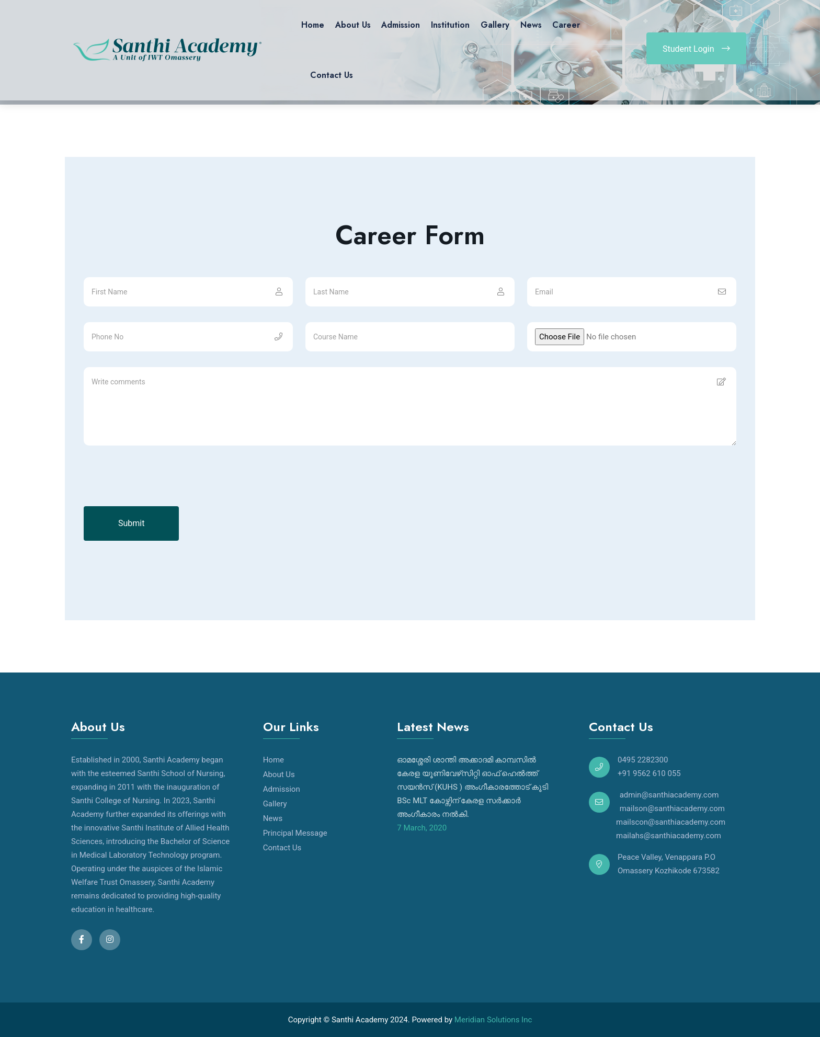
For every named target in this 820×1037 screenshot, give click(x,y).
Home (312, 25)
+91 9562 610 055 (649, 773)
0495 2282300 (643, 760)
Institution (450, 25)
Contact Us (331, 75)
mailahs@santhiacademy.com (655, 835)
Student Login (696, 48)
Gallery (495, 25)
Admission (400, 25)
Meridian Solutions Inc (493, 1019)
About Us (353, 25)
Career (566, 25)
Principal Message (295, 833)
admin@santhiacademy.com (668, 795)
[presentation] (163, 485)
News (531, 25)
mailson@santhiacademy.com (671, 808)
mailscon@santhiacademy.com (657, 822)
